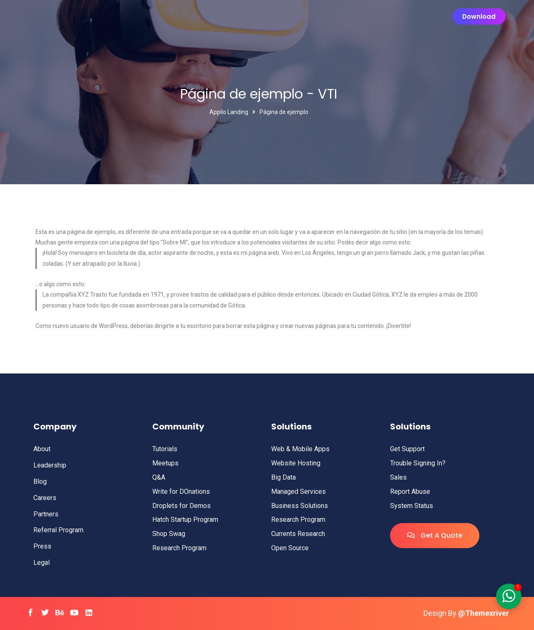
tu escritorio (196, 326)
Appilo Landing (228, 112)
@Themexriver (483, 613)
